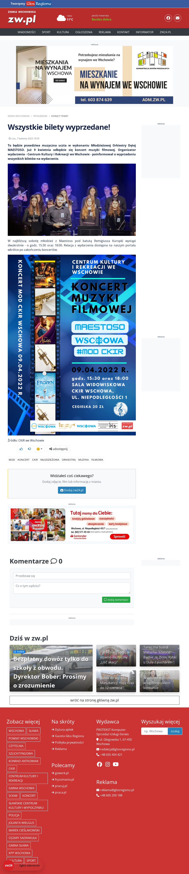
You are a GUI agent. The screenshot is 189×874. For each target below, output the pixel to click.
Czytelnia (16, 739)
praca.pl (60, 785)
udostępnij (124, 139)
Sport (46, 32)
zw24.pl (165, 32)
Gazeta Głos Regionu (69, 729)
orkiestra (69, 452)
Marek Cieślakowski (24, 823)
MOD (12, 452)
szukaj (175, 724)
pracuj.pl (61, 779)
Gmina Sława (19, 838)
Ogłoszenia (83, 32)
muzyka (83, 452)
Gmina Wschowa (21, 781)
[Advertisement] (165, 152)
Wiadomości (26, 32)
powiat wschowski (23, 731)
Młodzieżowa (49, 452)
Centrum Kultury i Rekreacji (23, 771)
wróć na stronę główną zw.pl (94, 693)
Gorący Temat (59, 116)
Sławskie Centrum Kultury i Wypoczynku (26, 798)
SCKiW (13, 789)
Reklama (105, 32)
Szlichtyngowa (21, 746)
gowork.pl (62, 766)
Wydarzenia (40, 116)
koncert (24, 452)
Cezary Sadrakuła (23, 831)
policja (14, 808)
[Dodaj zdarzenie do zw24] (23, 865)
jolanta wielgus (21, 816)
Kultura (63, 32)
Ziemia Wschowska (19, 116)
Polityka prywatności (69, 735)
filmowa (97, 452)
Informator (144, 32)
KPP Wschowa (19, 846)
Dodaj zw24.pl (71, 483)
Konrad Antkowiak (24, 754)
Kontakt (123, 32)
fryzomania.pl (64, 772)
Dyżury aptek (64, 723)
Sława (33, 724)
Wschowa (16, 724)
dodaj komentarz (116, 592)
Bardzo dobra (101, 19)
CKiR (35, 452)
